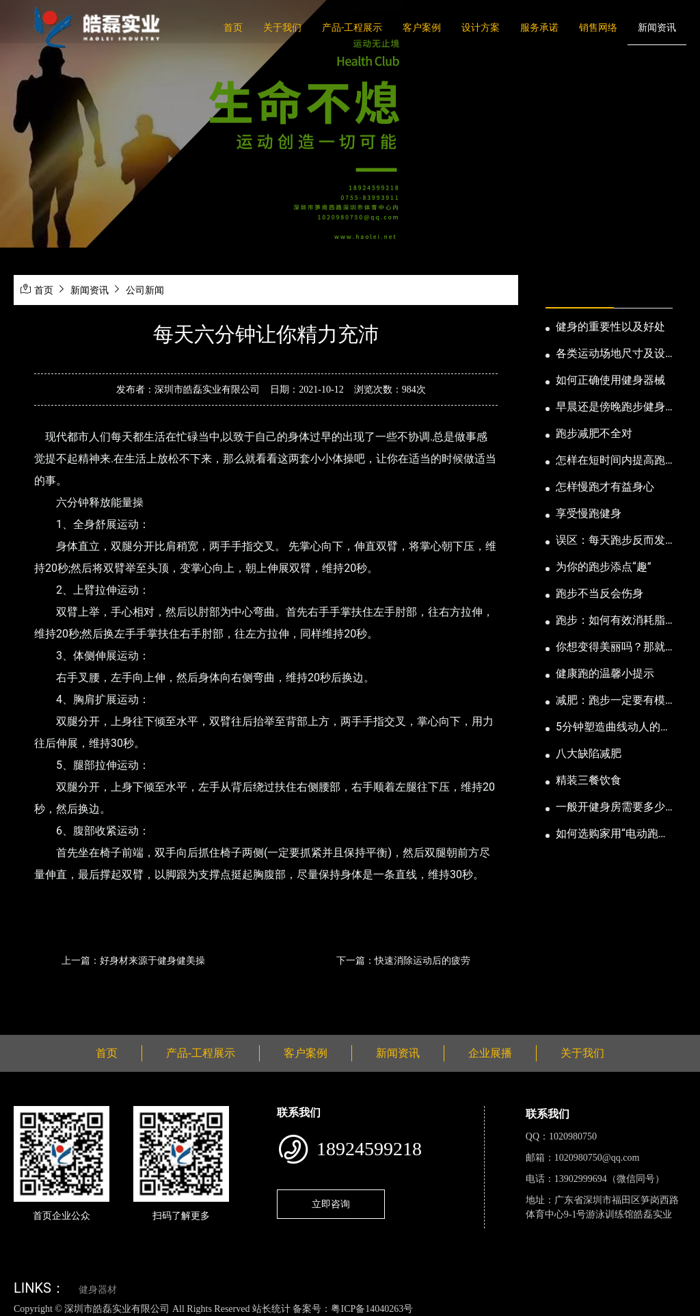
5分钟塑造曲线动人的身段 (613, 727)
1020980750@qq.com (597, 1158)
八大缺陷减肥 (588, 753)
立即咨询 (331, 1203)
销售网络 (598, 27)
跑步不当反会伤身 (599, 593)
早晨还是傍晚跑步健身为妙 (610, 407)
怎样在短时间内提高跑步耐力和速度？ (610, 461)
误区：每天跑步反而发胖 (610, 541)
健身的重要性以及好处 (610, 326)
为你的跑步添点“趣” (603, 566)
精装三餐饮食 (588, 780)
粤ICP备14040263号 (372, 1309)
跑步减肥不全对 (594, 433)
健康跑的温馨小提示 (605, 673)
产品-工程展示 (352, 27)
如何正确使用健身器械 (610, 379)
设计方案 (480, 27)
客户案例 (422, 27)
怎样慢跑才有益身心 (605, 486)
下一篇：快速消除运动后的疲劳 (403, 960)
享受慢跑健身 (588, 513)
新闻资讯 (657, 27)
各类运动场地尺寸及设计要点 (610, 354)
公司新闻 (145, 290)
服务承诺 (539, 27)
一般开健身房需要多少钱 (610, 807)
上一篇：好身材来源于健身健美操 (133, 960)
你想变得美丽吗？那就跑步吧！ (610, 647)
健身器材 (98, 1290)
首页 (233, 27)
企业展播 (490, 1053)
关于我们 (282, 27)
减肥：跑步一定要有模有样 (610, 701)
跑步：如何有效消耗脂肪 (610, 621)
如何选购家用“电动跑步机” (612, 834)
